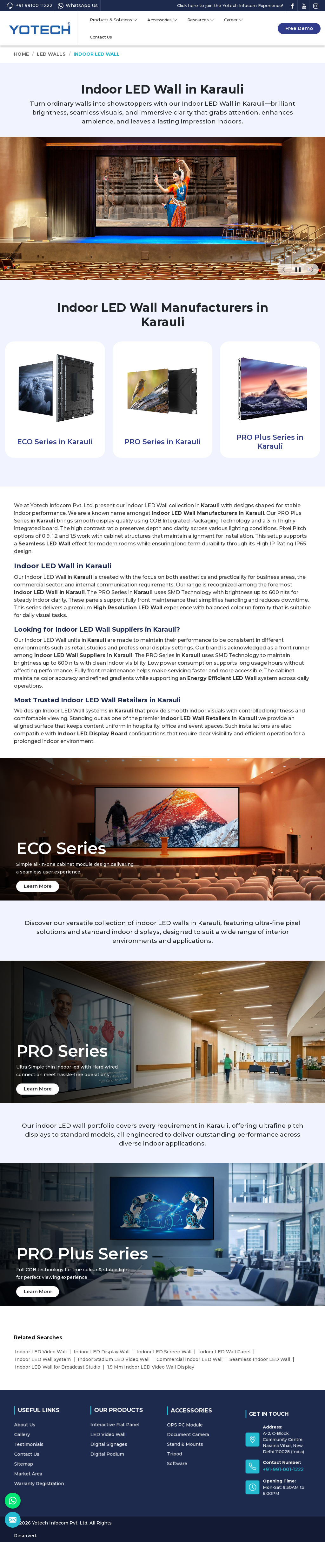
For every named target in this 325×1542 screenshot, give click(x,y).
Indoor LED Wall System (43, 1359)
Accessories (162, 19)
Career (233, 19)
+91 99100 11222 (29, 5)
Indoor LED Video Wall (41, 1352)
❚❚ (298, 269)
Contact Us (101, 36)
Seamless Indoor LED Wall (259, 1359)
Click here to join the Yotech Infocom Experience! (230, 5)
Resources (201, 19)
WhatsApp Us (78, 6)
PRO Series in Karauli (162, 442)
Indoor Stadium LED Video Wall (113, 1359)
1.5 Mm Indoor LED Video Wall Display (150, 1367)
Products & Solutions (114, 19)
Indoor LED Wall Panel (224, 1352)
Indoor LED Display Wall (101, 1352)
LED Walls (51, 54)
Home (21, 54)
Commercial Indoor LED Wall (189, 1359)
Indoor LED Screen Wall (163, 1352)
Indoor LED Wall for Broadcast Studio (57, 1367)
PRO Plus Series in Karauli (269, 442)
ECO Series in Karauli (55, 442)
